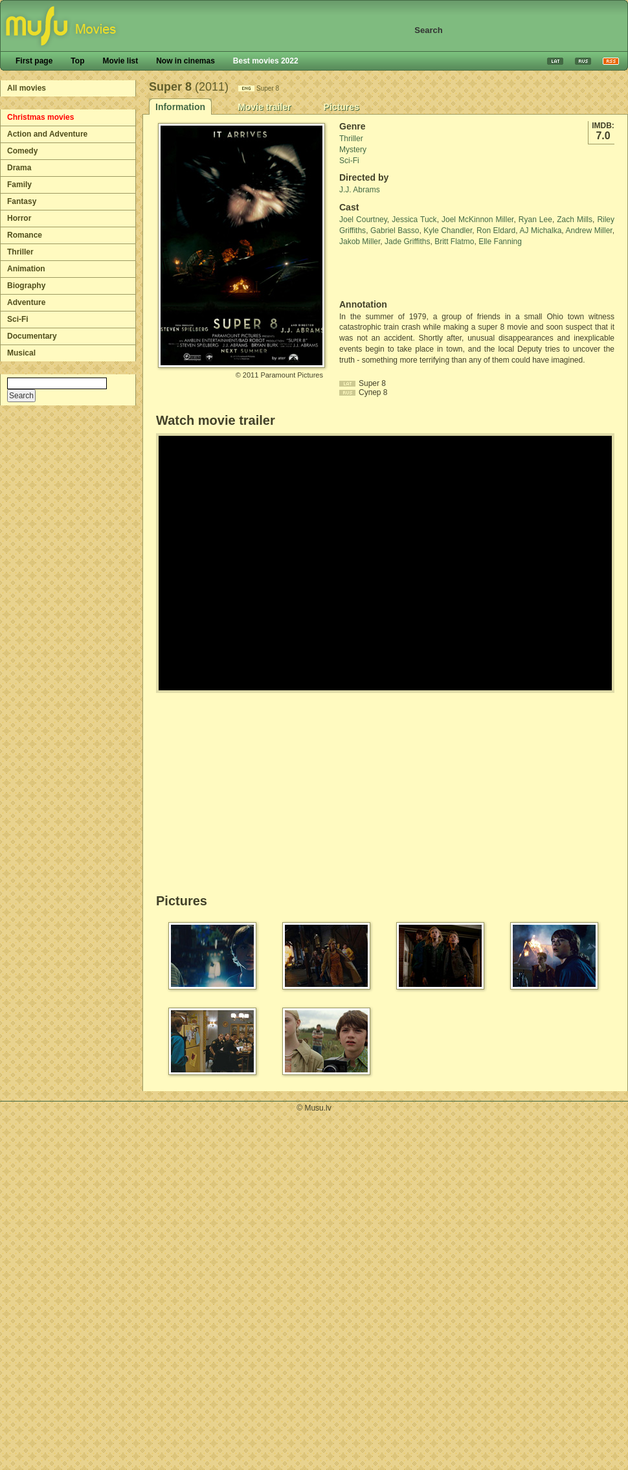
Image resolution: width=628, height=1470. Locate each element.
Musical (21, 352)
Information (180, 107)
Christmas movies (40, 117)
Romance (24, 235)
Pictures (341, 107)
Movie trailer (264, 107)
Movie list (120, 60)
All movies (26, 88)
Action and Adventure (47, 134)
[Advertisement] (415, 273)
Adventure (26, 302)
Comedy (22, 150)
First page (34, 60)
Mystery (352, 149)
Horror (19, 218)
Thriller (20, 251)
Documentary (32, 336)
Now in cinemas (185, 60)
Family (19, 184)
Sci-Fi (17, 319)
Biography (26, 285)
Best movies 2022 (265, 60)
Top (77, 60)
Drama (19, 167)
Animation (26, 268)
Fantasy (21, 201)
